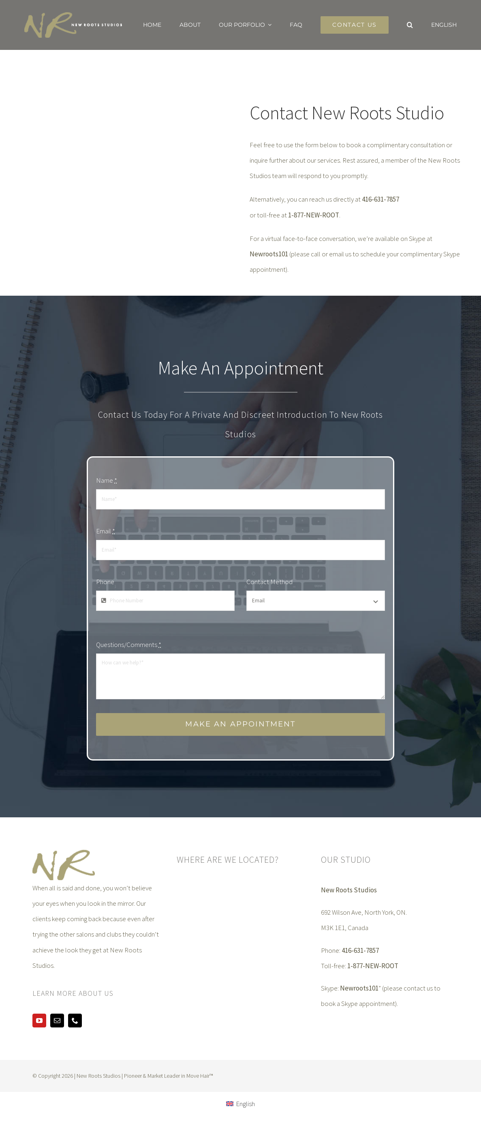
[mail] (57, 1020)
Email (105, 530)
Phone (105, 581)
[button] (410, 24)
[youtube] (39, 1020)
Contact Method (269, 581)
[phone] (75, 1020)
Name (106, 480)
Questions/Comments (128, 644)
